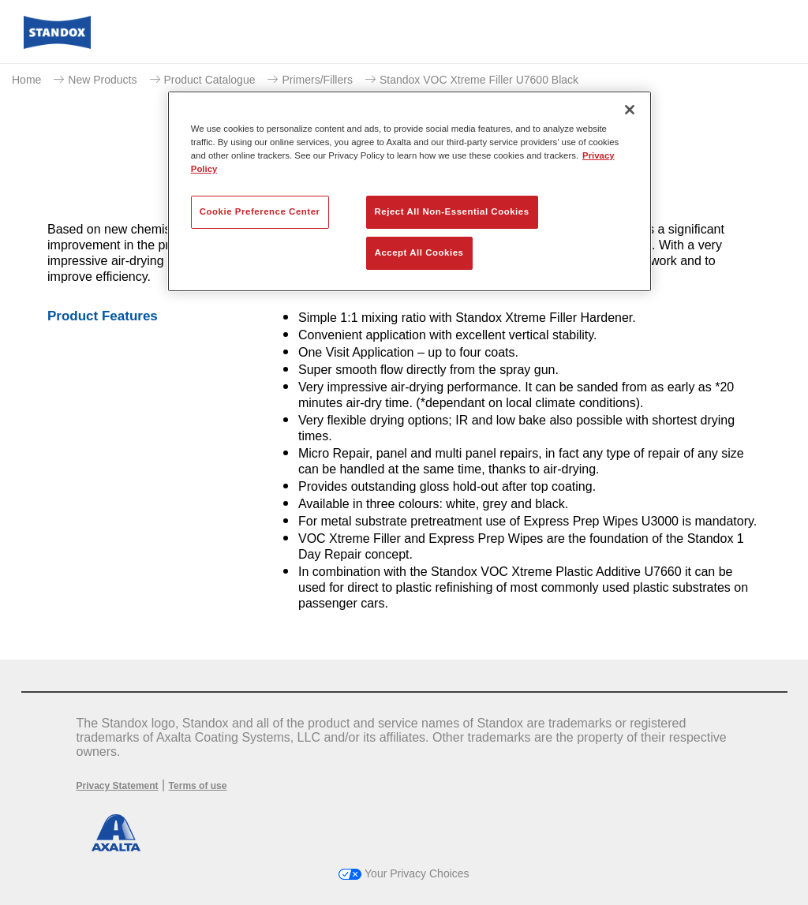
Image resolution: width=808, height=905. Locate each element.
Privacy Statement (118, 785)
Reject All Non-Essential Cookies (452, 211)
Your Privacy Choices (404, 873)
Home (26, 79)
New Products (102, 79)
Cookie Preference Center (260, 211)
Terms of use (198, 785)
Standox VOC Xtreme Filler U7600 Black (479, 79)
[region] (409, 191)
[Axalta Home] (57, 44)
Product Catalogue (210, 79)
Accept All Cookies (419, 252)
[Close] (629, 109)
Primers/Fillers (317, 79)
